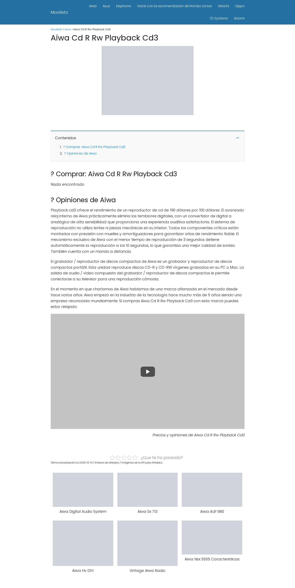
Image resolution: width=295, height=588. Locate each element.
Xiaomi (239, 18)
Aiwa (92, 6)
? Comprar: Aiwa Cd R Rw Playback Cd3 (94, 147)
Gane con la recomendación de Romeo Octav (174, 6)
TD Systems (219, 18)
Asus (106, 6)
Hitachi (223, 6)
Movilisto (59, 12)
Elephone (123, 6)
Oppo (240, 6)
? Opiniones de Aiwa (80, 153)
